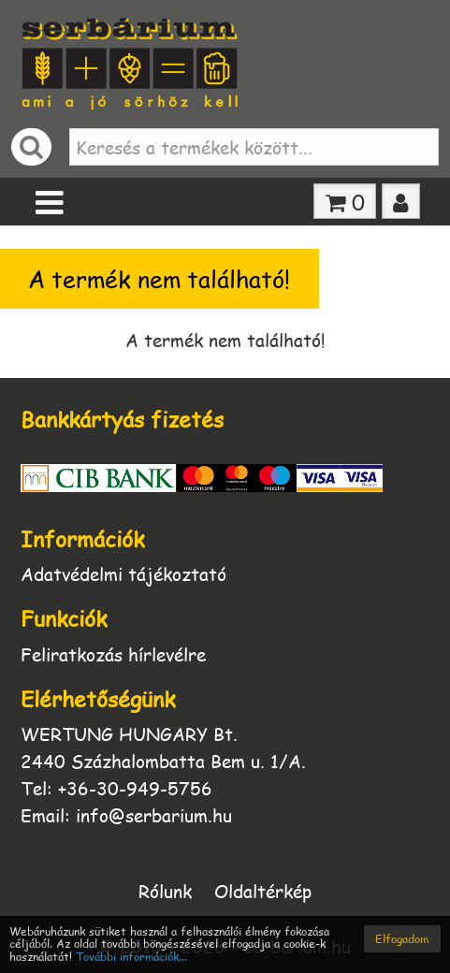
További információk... (131, 956)
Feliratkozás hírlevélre (113, 654)
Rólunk (165, 890)
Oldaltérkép (263, 890)
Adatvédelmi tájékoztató (123, 574)
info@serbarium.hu (154, 815)
